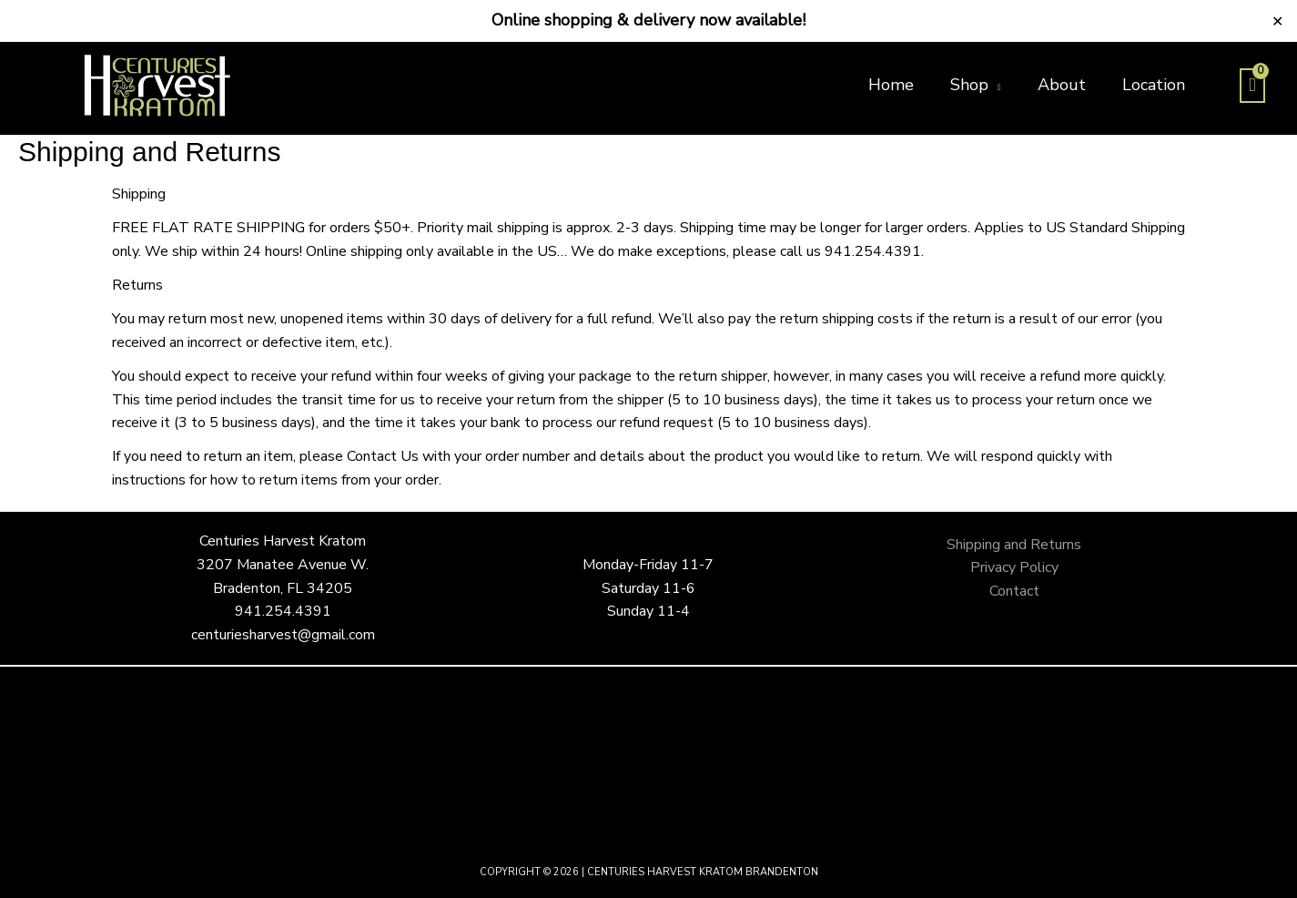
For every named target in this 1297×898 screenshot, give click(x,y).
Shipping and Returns (1014, 545)
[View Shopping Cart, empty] (1252, 85)
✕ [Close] (1277, 21)
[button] (975, 85)
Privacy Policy (1014, 567)
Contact (1014, 591)
